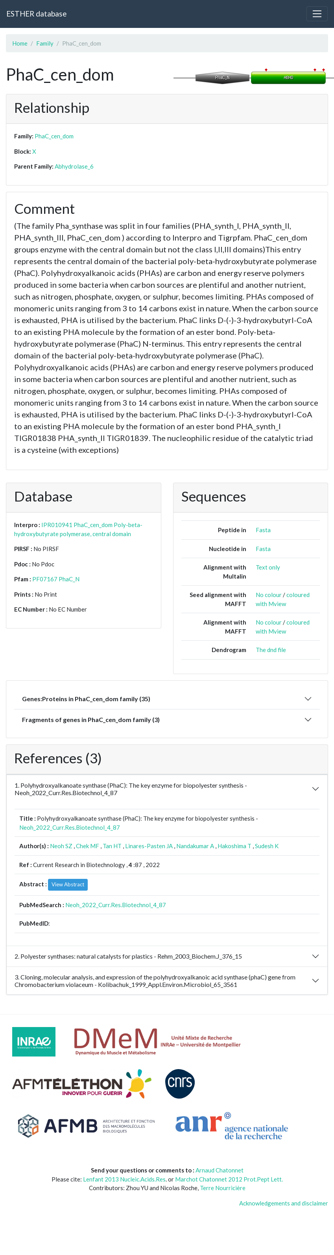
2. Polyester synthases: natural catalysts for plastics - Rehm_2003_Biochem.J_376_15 (128, 956)
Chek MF (87, 845)
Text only (268, 567)
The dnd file (271, 649)
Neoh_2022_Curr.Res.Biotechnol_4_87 (69, 827)
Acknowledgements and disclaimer (283, 1203)
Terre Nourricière (222, 1187)
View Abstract (68, 884)
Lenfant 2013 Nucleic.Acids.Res (124, 1179)
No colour (269, 594)
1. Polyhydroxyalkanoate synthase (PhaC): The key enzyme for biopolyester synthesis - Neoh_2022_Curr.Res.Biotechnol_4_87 (131, 788)
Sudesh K (267, 845)
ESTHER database (36, 13)
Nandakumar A (195, 845)
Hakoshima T (234, 845)
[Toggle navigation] (317, 13)
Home (20, 43)
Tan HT (112, 845)
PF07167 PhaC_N (55, 578)
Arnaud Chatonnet (220, 1170)
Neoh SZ (61, 845)
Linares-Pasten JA (149, 845)
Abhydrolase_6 (74, 166)
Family (45, 43)
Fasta (263, 529)
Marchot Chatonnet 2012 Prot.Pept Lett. (229, 1179)
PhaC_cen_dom (54, 136)
